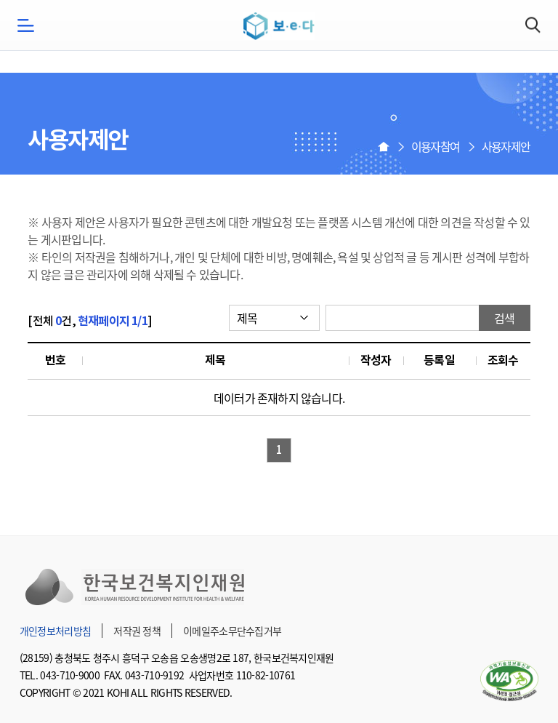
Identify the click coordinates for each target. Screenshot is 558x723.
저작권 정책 (137, 630)
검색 (504, 318)
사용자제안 (506, 146)
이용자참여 (435, 146)
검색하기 (532, 25)
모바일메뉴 (25, 25)
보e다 (279, 26)
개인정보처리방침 (55, 630)
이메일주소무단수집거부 (232, 630)
